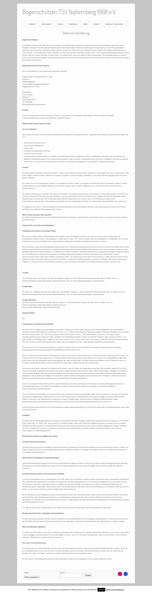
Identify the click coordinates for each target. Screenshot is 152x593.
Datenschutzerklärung (115, 590)
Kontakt (96, 24)
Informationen (46, 24)
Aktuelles (32, 24)
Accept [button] (101, 590)
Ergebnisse (73, 24)
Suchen (62, 572)
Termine (60, 24)
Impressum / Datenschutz (114, 24)
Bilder (85, 24)
